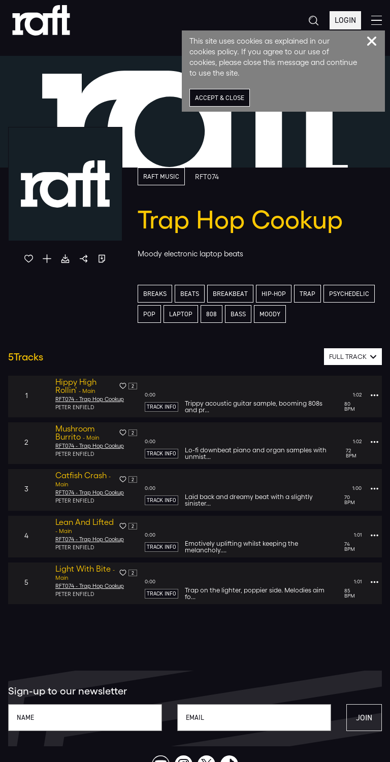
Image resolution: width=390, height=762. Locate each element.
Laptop (180, 314)
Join (364, 717)
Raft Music (161, 176)
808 (211, 314)
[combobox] (353, 356)
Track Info (161, 407)
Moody (269, 314)
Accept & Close (219, 97)
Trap (307, 293)
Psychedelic (349, 293)
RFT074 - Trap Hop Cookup (89, 399)
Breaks (155, 293)
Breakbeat (230, 293)
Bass (238, 314)
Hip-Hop (274, 293)
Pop (149, 314)
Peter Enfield (74, 407)
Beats (189, 293)
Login (345, 20)
